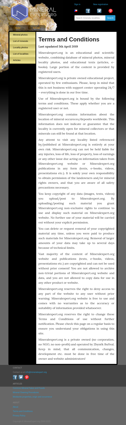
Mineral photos (20, 34)
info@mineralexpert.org (36, 372)
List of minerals (20, 41)
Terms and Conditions (23, 411)
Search (110, 18)
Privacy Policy (19, 415)
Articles (36, 28)
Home (18, 28)
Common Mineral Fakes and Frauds (29, 388)
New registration (100, 4)
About (15, 407)
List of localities (20, 54)
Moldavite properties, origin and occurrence (32, 397)
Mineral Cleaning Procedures (26, 392)
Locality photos (20, 47)
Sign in (77, 4)
